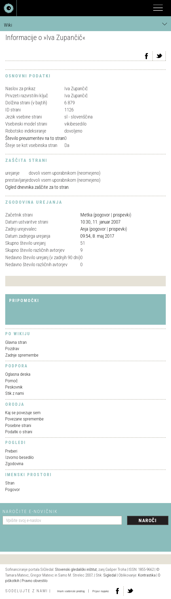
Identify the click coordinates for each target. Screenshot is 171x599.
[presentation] (42, 536)
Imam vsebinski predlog (71, 591)
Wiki (85, 24)
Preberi (11, 451)
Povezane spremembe (24, 418)
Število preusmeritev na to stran (34, 138)
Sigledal (109, 575)
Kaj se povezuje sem (23, 412)
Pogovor (12, 489)
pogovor (102, 215)
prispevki (121, 215)
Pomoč (11, 380)
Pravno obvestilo (35, 580)
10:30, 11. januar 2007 (100, 222)
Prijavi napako (100, 591)
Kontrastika (147, 575)
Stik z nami (14, 393)
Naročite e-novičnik (30, 511)
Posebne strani (18, 425)
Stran (9, 483)
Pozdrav (12, 348)
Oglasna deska (17, 374)
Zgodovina (14, 463)
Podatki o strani (18, 431)
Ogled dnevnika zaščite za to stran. (37, 187)
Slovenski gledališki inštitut (76, 569)
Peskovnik (13, 387)
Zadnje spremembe (21, 355)
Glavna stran (16, 342)
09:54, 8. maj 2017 (97, 236)
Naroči (148, 520)
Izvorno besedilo (19, 457)
